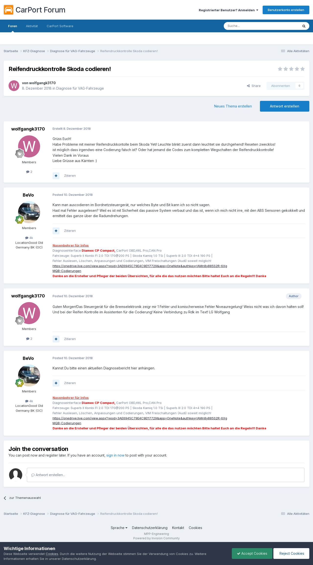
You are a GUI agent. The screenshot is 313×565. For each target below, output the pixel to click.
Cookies (195, 528)
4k (29, 238)
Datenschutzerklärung (150, 528)
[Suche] (249, 26)
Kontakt (178, 528)
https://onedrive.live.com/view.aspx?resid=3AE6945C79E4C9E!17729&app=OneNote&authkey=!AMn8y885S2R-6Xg (140, 266)
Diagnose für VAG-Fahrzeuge (80, 88)
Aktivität (32, 26)
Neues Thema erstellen (233, 106)
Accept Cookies (252, 553)
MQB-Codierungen (67, 271)
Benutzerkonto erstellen (286, 10)
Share (254, 86)
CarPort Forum (35, 10)
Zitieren (70, 175)
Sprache (119, 528)
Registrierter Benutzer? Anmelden (228, 10)
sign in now (115, 455)
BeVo (28, 195)
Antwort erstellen (284, 106)
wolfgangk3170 (42, 83)
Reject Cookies (291, 553)
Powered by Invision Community (156, 538)
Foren (12, 28)
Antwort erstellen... (48, 475)
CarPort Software (60, 26)
